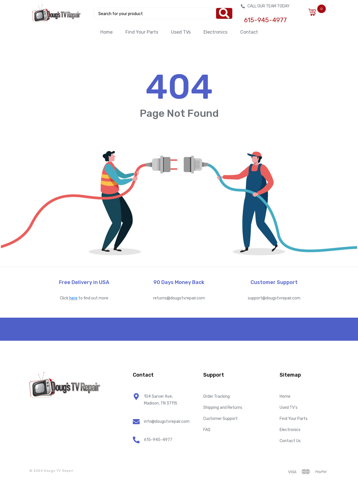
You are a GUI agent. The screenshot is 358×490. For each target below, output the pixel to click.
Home (106, 32)
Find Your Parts (141, 32)
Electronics (215, 32)
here (73, 298)
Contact (249, 32)
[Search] (224, 13)
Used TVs (181, 32)
